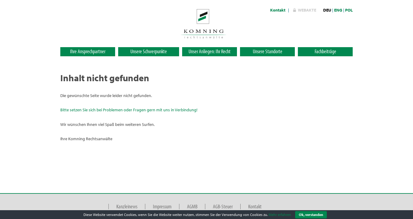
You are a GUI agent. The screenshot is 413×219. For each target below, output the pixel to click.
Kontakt (277, 10)
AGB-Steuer (223, 206)
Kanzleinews (126, 206)
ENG (338, 10)
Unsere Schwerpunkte (148, 51)
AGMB (192, 206)
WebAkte (307, 10)
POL (349, 10)
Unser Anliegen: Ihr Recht (210, 51)
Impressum (162, 206)
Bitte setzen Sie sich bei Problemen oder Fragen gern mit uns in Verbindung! (128, 110)
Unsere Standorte (267, 51)
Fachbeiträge (325, 51)
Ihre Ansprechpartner (87, 51)
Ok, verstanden (311, 214)
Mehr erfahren (280, 214)
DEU (327, 10)
